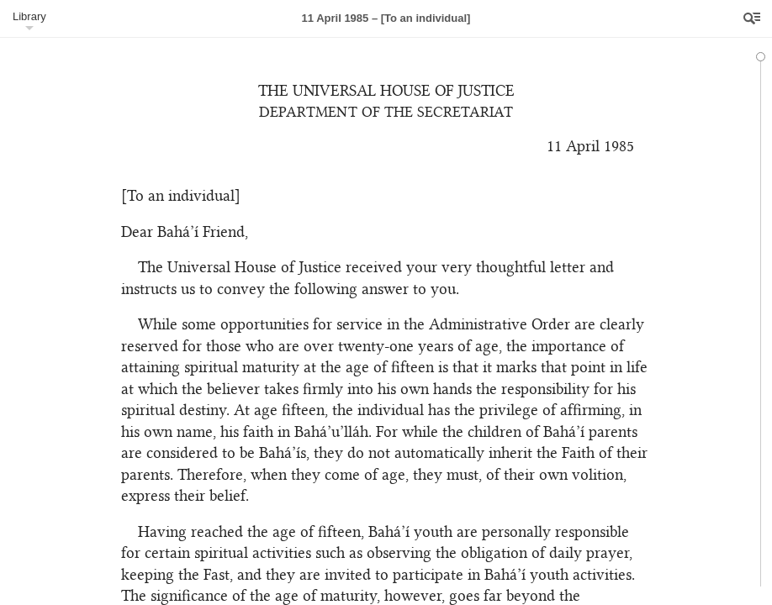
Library (29, 16)
